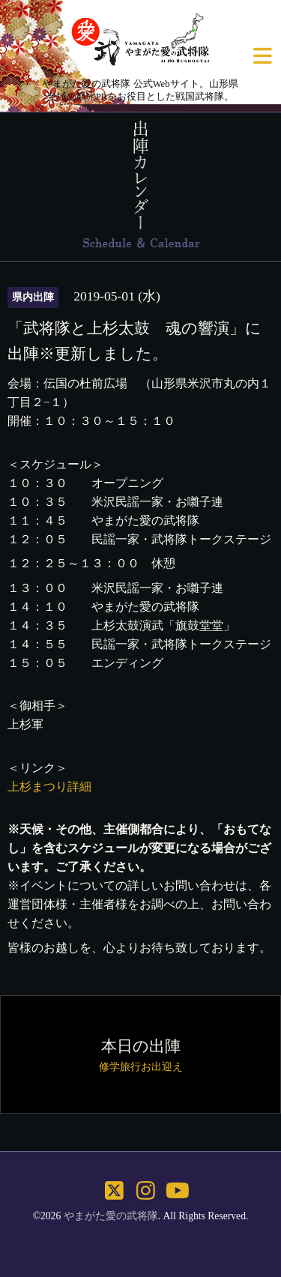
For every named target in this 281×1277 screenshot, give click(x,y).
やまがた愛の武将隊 (111, 1216)
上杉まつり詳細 (49, 786)
